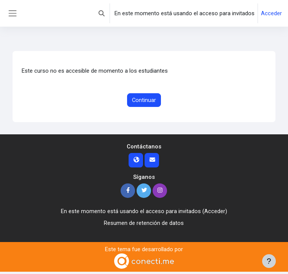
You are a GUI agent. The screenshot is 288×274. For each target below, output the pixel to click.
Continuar (144, 100)
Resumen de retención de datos (144, 223)
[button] (101, 13)
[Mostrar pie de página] (269, 261)
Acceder (271, 13)
